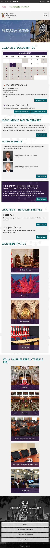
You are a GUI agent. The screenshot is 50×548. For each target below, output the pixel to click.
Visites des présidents (22, 112)
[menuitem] (42, 1)
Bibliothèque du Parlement (25, 535)
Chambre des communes (19, 7)
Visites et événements (39, 112)
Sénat (4, 7)
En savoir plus (41, 135)
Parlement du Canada (9, 1)
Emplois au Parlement (25, 540)
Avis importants (25, 546)
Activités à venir (41, 100)
